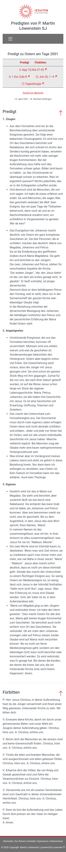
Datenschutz (56, 841)
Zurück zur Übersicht (33, 92)
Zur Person (20, 841)
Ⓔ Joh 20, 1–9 (45, 76)
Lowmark (57, 847)
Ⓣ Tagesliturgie (31, 83)
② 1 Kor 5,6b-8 (18, 76)
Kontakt (31, 841)
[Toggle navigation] (10, 38)
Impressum (42, 841)
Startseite (8, 841)
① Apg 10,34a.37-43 (31, 69)
